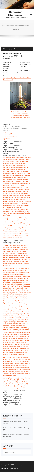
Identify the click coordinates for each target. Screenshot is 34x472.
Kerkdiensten (19, 49)
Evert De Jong (7, 49)
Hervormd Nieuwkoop (15, 13)
